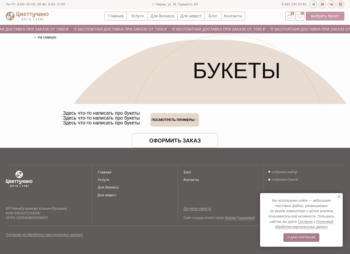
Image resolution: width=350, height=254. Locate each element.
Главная (104, 172)
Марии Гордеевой (239, 218)
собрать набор (284, 171)
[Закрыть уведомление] (339, 196)
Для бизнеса (108, 187)
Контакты (191, 180)
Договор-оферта (197, 208)
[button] (175, 140)
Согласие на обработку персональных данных (44, 234)
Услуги (103, 180)
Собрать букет (285, 179)
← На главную (45, 37)
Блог (187, 172)
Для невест (106, 195)
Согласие (305, 222)
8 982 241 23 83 (294, 4)
